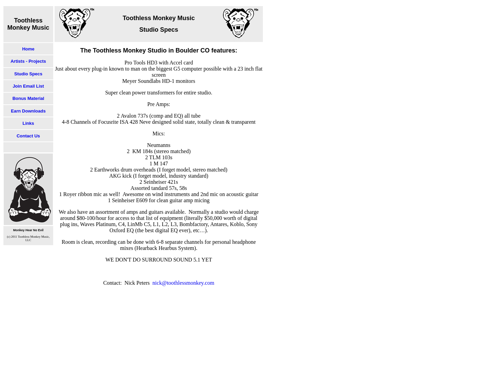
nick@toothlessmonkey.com (183, 283)
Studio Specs (28, 73)
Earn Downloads (28, 111)
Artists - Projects (28, 61)
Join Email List (28, 86)
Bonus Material (28, 98)
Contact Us (28, 135)
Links (28, 123)
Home (28, 48)
